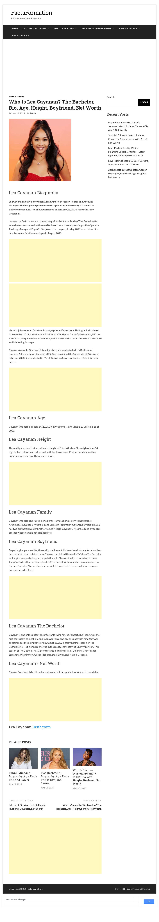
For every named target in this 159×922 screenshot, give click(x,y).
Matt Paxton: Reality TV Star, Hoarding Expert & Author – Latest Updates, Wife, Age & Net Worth (126, 151)
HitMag (146, 888)
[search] (69, 899)
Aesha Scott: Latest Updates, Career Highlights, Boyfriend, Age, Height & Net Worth (127, 173)
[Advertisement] (79, 67)
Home (14, 28)
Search (110, 96)
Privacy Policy (20, 35)
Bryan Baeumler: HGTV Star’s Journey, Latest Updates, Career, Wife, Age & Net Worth (128, 126)
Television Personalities (96, 28)
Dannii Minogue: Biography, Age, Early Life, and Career (23, 776)
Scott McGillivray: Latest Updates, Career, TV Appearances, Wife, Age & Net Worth (127, 139)
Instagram (41, 726)
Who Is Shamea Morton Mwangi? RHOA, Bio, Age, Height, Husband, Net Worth (86, 777)
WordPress (132, 888)
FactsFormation (31, 12)
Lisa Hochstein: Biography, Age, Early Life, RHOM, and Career (55, 778)
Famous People (128, 28)
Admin (33, 113)
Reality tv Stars (64, 28)
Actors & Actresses (34, 28)
